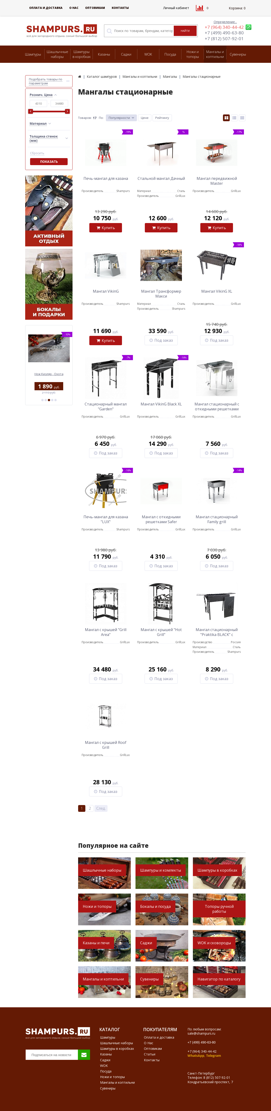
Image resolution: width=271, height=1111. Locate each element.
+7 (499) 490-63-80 (224, 33)
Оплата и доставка (46, 8)
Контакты (120, 8)
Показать (49, 161)
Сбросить (37, 153)
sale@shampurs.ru (201, 1033)
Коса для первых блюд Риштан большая (48, 376)
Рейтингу (162, 118)
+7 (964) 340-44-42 (224, 27)
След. (101, 808)
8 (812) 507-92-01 (216, 1077)
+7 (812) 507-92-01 (224, 38)
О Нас (73, 8)
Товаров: (85, 118)
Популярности (119, 118)
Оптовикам (95, 8)
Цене (145, 118)
